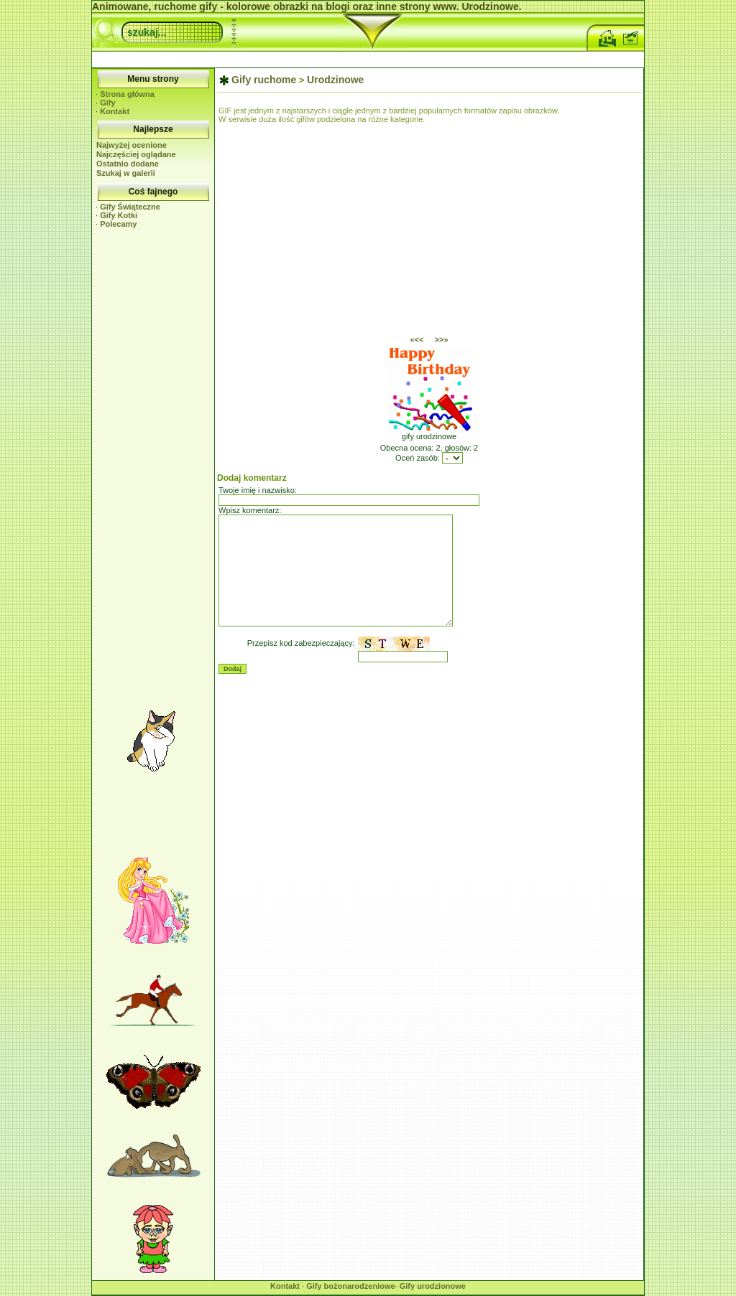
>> (441, 339)
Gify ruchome (263, 79)
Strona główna (127, 94)
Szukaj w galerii (125, 173)
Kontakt (114, 111)
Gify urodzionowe (433, 1286)
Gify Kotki (118, 215)
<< (416, 339)
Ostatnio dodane (127, 163)
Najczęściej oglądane (136, 154)
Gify (107, 102)
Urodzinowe (335, 79)
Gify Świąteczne (130, 206)
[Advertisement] (368, 57)
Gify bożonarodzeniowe (350, 1286)
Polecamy (118, 224)
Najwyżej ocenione (131, 145)
